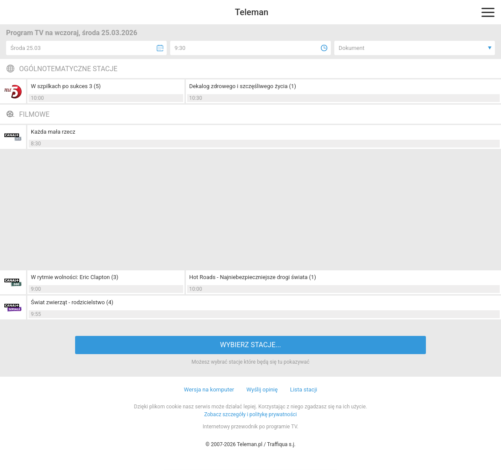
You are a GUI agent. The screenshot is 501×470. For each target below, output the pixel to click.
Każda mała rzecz (53, 131)
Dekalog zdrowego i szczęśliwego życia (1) (242, 86)
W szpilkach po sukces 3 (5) (66, 86)
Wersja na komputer (209, 389)
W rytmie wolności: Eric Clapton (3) (75, 277)
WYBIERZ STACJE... (250, 345)
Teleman (251, 12)
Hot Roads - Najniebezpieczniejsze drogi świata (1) (252, 277)
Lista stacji (303, 389)
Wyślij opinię (261, 389)
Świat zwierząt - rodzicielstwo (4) (72, 302)
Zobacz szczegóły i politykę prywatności (250, 414)
